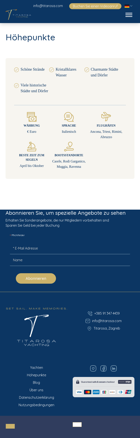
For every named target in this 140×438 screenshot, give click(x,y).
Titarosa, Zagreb (103, 328)
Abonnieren (36, 278)
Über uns (36, 390)
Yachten (36, 367)
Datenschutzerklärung (36, 397)
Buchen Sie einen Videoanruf (95, 6)
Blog (36, 382)
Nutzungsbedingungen (36, 405)
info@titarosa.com (48, 6)
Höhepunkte (36, 375)
